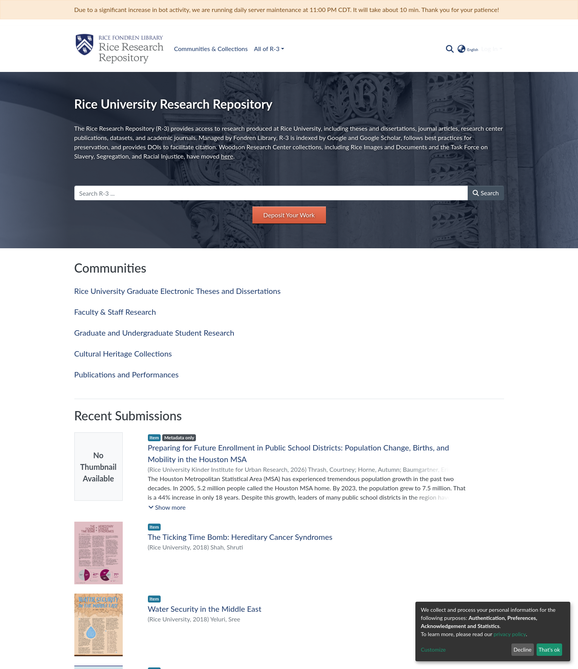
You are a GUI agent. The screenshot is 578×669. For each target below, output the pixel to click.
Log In (489, 48)
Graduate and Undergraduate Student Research (154, 332)
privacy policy (510, 634)
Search (486, 192)
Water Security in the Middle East (205, 608)
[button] (467, 48)
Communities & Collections (211, 48)
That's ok (549, 649)
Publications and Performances (126, 374)
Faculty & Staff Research (115, 311)
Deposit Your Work (289, 214)
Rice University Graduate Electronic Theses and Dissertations (177, 290)
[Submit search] (450, 49)
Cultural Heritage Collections (123, 353)
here (227, 156)
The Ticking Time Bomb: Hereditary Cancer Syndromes (240, 536)
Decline (522, 649)
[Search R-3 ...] (271, 193)
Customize (433, 649)
